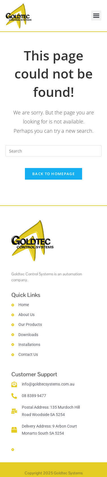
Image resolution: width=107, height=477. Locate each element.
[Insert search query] (53, 150)
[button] (96, 15)
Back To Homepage (53, 173)
